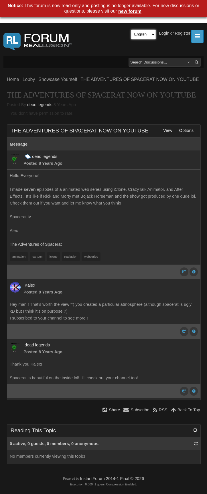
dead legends (39, 104)
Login (164, 33)
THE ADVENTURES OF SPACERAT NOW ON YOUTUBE (139, 79)
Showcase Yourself (57, 79)
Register (182, 33)
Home (13, 79)
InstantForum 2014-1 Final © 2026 (112, 478)
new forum (129, 11)
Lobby (29, 79)
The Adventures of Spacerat (36, 244)
